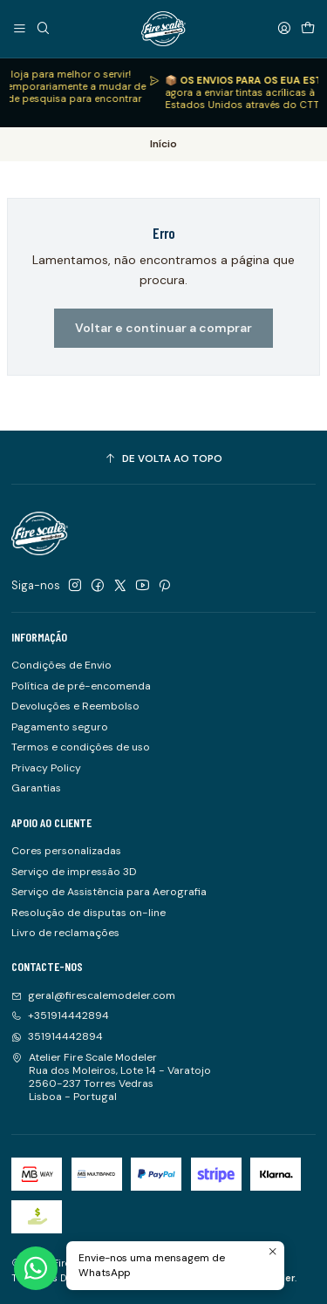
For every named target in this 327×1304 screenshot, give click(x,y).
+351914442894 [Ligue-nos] (60, 1015)
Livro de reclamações (65, 933)
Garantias (36, 788)
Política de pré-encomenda (81, 686)
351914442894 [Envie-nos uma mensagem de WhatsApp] (57, 1036)
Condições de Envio (61, 665)
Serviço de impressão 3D (74, 872)
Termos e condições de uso (80, 747)
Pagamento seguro (59, 727)
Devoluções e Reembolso (75, 706)
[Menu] (20, 28)
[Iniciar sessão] (284, 28)
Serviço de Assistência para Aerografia (109, 892)
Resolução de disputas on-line (88, 913)
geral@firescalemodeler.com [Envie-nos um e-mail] (93, 995)
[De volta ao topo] (163, 459)
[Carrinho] (307, 28)
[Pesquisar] (42, 28)
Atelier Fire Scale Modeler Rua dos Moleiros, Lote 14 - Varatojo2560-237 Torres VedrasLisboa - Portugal (111, 1077)
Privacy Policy (46, 768)
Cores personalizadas (66, 851)
